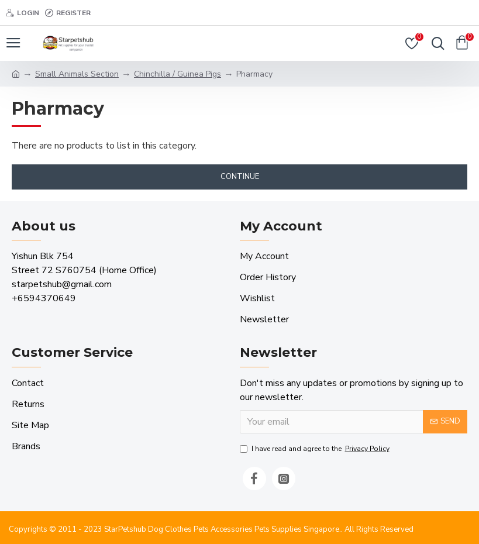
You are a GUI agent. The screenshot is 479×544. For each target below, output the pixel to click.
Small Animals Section (77, 74)
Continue (239, 176)
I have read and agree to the (315, 448)
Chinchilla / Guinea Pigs (177, 74)
